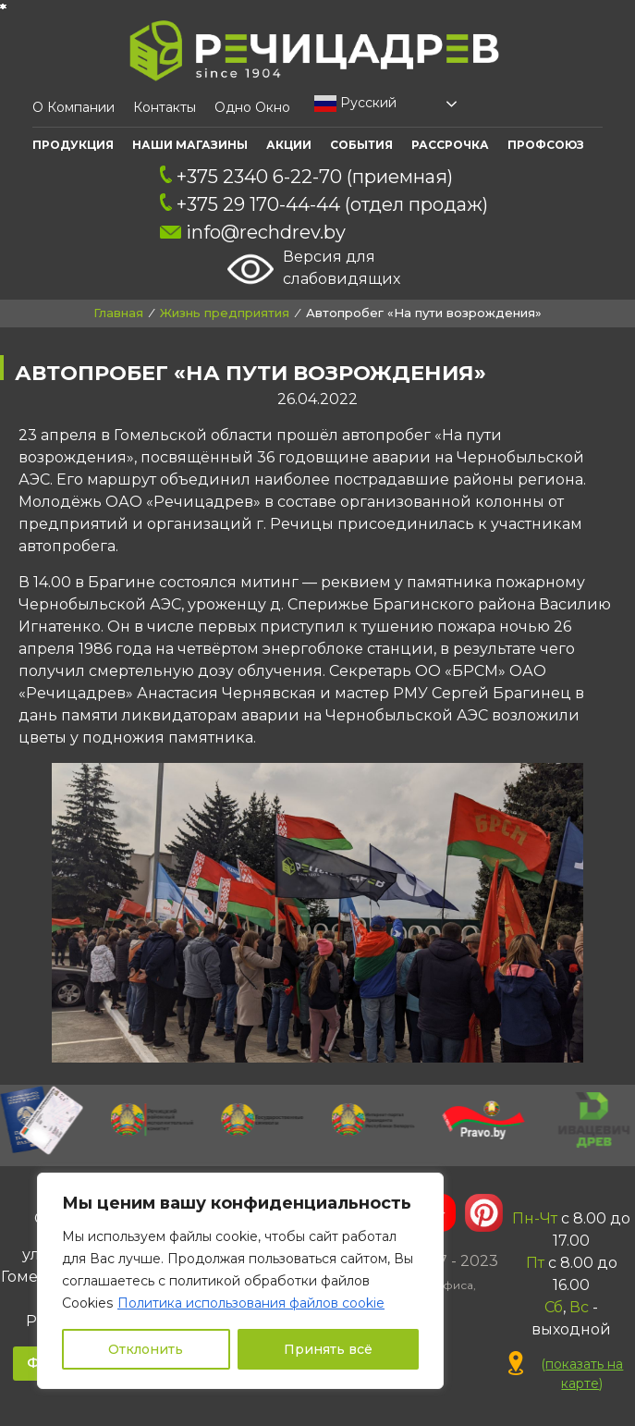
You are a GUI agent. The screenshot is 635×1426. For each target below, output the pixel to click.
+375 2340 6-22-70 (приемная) (307, 177)
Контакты (164, 107)
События (361, 145)
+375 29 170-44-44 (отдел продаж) (324, 204)
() (566, 1373)
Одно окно (252, 107)
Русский (355, 103)
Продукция (73, 145)
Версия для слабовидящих (313, 269)
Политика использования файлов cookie (251, 1303)
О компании (73, 107)
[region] (240, 1281)
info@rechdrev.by (253, 232)
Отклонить (145, 1349)
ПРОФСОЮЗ (545, 145)
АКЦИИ (288, 145)
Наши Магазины (190, 145)
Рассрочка (450, 145)
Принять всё (328, 1349)
